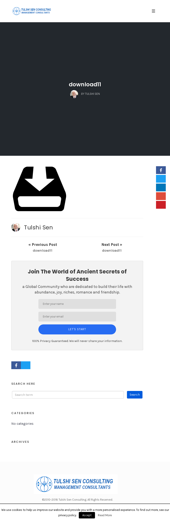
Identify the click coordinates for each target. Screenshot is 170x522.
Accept (86, 515)
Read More (105, 515)
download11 (85, 84)
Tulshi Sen (38, 227)
